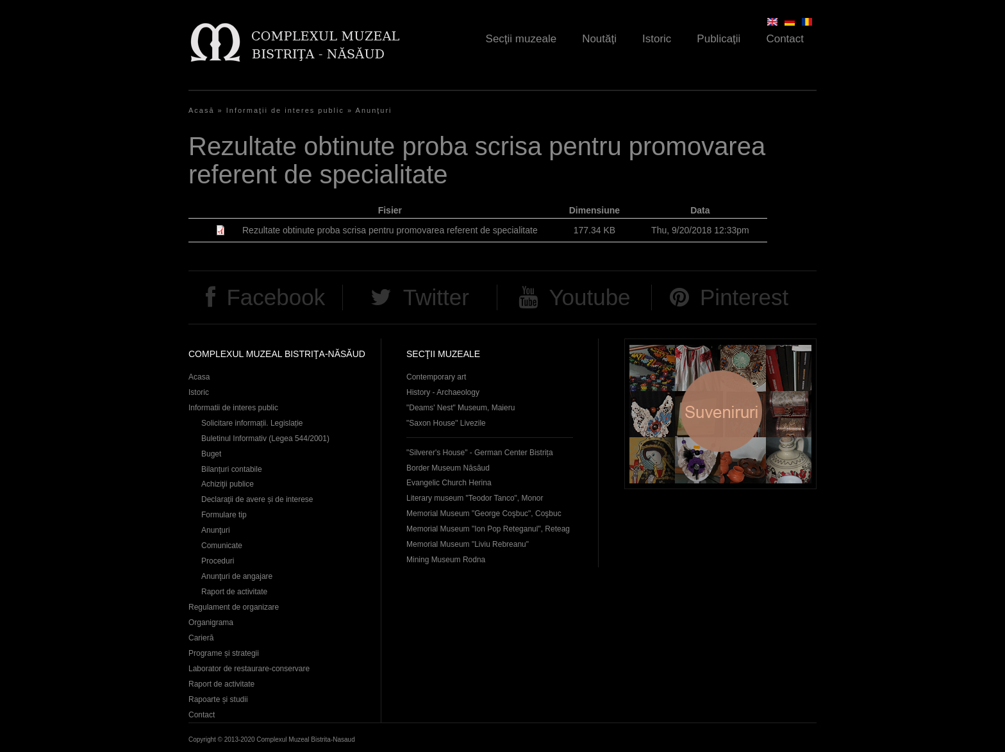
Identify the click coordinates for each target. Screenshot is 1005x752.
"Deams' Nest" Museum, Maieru (460, 407)
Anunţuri (374, 110)
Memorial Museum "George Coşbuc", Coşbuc (483, 513)
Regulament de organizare (233, 607)
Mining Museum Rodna (445, 559)
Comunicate (221, 545)
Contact (785, 39)
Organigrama (210, 622)
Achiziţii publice (227, 484)
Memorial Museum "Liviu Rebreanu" (467, 544)
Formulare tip (224, 514)
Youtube (589, 297)
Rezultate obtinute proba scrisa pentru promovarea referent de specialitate (390, 230)
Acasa (199, 376)
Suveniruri (720, 413)
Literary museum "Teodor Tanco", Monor (474, 498)
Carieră (200, 637)
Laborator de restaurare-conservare (249, 668)
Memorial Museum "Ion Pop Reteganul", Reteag (488, 528)
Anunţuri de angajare (236, 576)
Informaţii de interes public (285, 110)
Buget (211, 453)
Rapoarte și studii (218, 699)
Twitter (436, 297)
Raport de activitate (234, 591)
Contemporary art (436, 376)
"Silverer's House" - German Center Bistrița (479, 452)
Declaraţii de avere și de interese (257, 499)
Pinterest (744, 297)
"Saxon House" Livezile (446, 423)
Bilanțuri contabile (231, 469)
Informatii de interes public (233, 407)
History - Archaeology (442, 392)
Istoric (656, 39)
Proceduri (217, 560)
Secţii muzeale (521, 39)
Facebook (275, 297)
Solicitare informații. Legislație (252, 423)
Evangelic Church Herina (449, 482)
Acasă (201, 110)
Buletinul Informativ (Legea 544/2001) (265, 438)
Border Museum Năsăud (448, 468)
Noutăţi (599, 39)
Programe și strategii (223, 653)
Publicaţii (718, 39)
